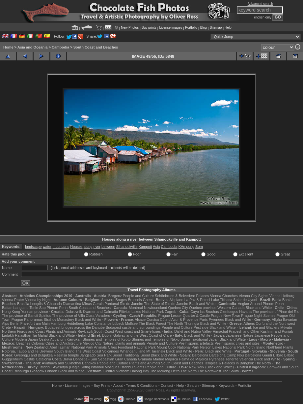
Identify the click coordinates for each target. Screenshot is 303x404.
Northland (274, 347)
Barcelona (200, 355)
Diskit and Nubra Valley (193, 331)
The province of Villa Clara (73, 316)
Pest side (201, 327)
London (51, 371)
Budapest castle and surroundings (133, 327)
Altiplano (176, 300)
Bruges (121, 300)
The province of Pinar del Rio (276, 312)
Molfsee (131, 323)
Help (228, 27)
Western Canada (230, 308)
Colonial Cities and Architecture (56, 343)
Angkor (243, 304)
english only (262, 17)
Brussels (135, 300)
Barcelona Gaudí (258, 355)
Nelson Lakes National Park (222, 347)
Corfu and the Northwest (275, 323)
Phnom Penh (57, 308)
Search (193, 385)
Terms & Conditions (141, 385)
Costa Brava (62, 359)
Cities (112, 347)
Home (8, 47)
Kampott (145, 247)
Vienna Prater (13, 300)
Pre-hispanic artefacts (196, 343)
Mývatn (286, 327)
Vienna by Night (37, 300)
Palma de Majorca (193, 359)
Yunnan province (34, 312)
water (46, 247)
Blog (203, 27)
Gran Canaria (126, 359)
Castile (29, 359)
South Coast (104, 331)
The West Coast (88, 351)
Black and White (202, 304)
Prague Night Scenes (258, 316)
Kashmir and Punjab (277, 331)
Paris (204, 319)
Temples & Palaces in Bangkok (229, 363)
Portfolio (191, 27)
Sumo (185, 339)
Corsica (153, 319)
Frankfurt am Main (35, 323)
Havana (245, 312)
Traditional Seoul (136, 355)
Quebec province (202, 308)
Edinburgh (21, 371)
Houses (76, 247)
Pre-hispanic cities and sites (237, 343)
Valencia (246, 359)
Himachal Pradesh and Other (236, 331)
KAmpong (186, 247)
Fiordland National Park (137, 347)
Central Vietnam (116, 371)
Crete (6, 327)
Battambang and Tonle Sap (24, 308)
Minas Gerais (92, 304)
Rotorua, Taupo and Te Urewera (27, 351)
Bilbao (278, 355)
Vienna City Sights (253, 296)
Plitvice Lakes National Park (141, 312)
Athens (249, 323)
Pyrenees (216, 319)
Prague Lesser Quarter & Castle (184, 316)
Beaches (23, 343)
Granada (145, 359)
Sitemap (216, 27)
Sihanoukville (127, 247)
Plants (288, 347)
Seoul (117, 355)
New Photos (130, 27)
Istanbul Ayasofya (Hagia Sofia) (65, 367)
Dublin (107, 335)
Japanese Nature (240, 335)
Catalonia (43, 359)
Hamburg (58, 323)
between (108, 247)
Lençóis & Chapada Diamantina (55, 304)
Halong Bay (139, 371)
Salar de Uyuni (245, 300)
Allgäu (277, 319)
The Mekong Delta (165, 371)
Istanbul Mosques (105, 367)
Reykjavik (85, 331)
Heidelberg (75, 323)
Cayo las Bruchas (204, 312)
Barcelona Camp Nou (226, 355)
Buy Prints (102, 385)
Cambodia (60, 47)
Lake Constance (98, 323)
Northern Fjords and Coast (23, 331)
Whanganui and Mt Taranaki (142, 351)
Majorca (171, 359)
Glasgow (37, 371)
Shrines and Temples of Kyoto (107, 339)
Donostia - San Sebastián (93, 359)
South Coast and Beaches (95, 47)
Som (199, 247)
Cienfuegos (229, 312)
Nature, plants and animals (124, 343)
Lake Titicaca (221, 300)
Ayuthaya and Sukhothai (61, 363)
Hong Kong (11, 312)
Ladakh (8, 335)
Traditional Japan (205, 339)
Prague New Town (225, 316)
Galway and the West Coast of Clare (142, 335)
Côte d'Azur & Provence (179, 319)
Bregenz (115, 296)
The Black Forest (152, 323)
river (97, 247)
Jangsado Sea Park (96, 355)
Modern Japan (26, 339)
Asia (156, 247)
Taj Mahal (40, 335)
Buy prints (149, 27)
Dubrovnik (74, 312)
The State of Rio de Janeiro (166, 304)
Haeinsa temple (66, 355)
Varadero (103, 316)
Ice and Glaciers (266, 327)
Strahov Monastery (59, 319)
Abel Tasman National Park (71, 347)
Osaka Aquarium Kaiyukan (60, 339)
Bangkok (89, 363)
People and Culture (138, 296)
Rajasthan (23, 335)
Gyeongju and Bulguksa (33, 355)
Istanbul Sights (132, 367)
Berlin (14, 323)
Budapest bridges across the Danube (75, 327)
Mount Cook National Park (178, 347)
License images (170, 27)
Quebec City (178, 308)
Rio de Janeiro (131, 304)
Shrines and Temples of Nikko (155, 339)
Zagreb (171, 312)
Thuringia (191, 323)
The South (230, 371)
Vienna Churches (224, 296)
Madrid (158, 359)
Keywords (226, 385)
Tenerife (232, 359)
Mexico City (92, 343)
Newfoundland (155, 308)
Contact (167, 385)
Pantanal (111, 304)
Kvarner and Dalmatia (100, 312)
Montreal (136, 308)
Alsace (140, 319)
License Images (77, 385)
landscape (33, 247)
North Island (255, 347)
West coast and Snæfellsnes (138, 331)
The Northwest (209, 371)
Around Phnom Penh (267, 304)
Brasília (23, 304)
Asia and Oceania (32, 47)
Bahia (276, 300)
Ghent (148, 300)
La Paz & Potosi (197, 300)
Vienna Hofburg (281, 296)
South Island (64, 351)
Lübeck (118, 323)
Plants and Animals (61, 331)
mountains (60, 247)
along (88, 247)
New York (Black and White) (211, 367)
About (118, 385)
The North (175, 323)
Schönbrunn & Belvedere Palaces (182, 296)
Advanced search (260, 4)
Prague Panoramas (27, 319)
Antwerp (107, 300)
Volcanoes (110, 351)
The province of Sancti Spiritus (26, 316)
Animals (100, 347)
